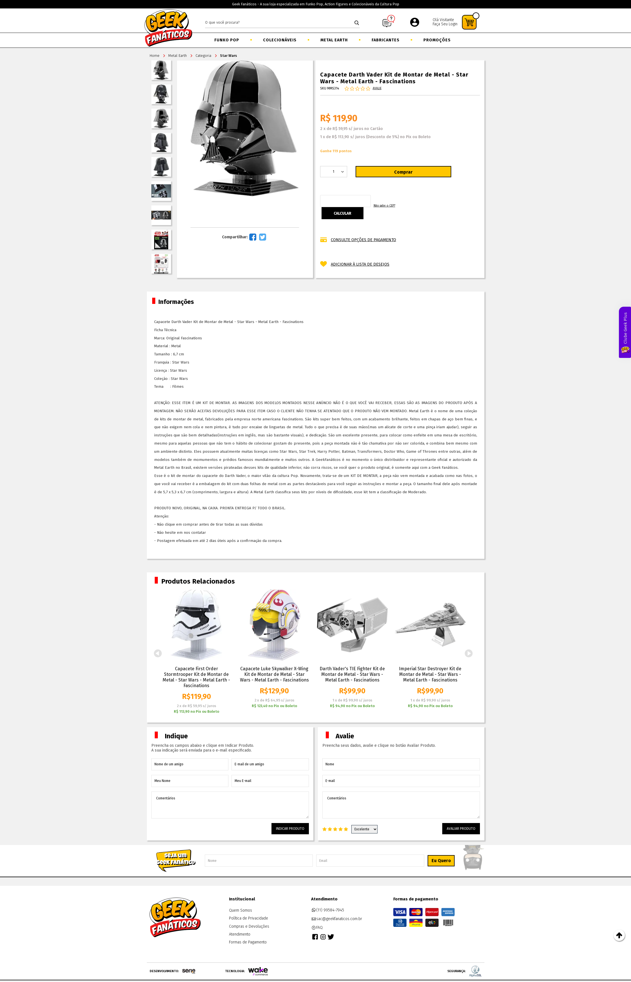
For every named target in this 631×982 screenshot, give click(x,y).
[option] (196, 651)
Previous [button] (158, 653)
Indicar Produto (290, 829)
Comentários (230, 805)
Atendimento (239, 934)
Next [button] (469, 653)
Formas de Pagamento (248, 942)
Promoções (437, 40)
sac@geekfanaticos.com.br (336, 919)
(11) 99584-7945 (327, 910)
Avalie (377, 89)
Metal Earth (334, 40)
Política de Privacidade (248, 918)
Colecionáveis (280, 40)
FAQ (317, 927)
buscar (357, 23)
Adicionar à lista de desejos (360, 263)
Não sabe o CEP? (428, 208)
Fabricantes (385, 40)
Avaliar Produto (461, 829)
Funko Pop (226, 40)
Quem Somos (240, 910)
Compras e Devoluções (249, 926)
